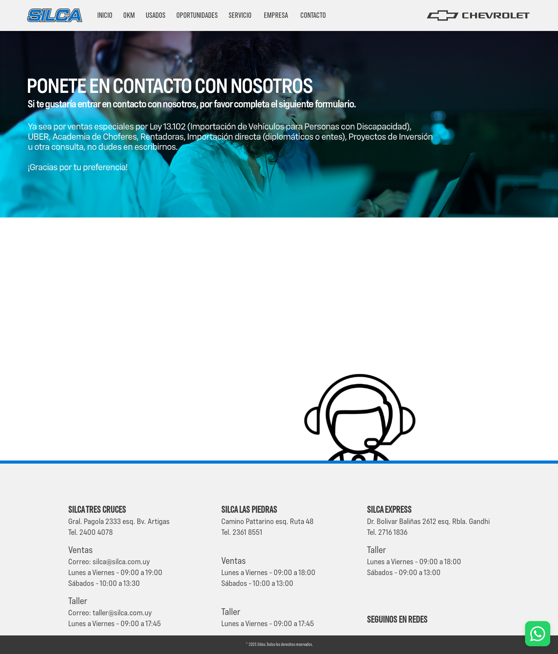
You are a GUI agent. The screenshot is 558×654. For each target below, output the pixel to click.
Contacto (313, 15)
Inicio (104, 15)
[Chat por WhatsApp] (537, 633)
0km (129, 15)
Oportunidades (197, 15)
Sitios (261, 644)
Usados (155, 15)
